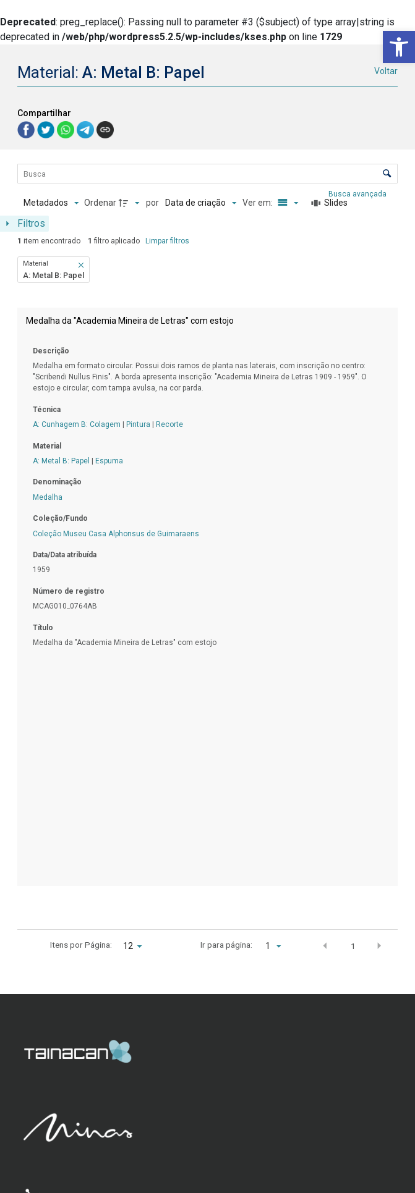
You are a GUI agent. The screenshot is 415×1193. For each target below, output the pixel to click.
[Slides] (329, 203)
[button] (399, 47)
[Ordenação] (200, 203)
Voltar (386, 71)
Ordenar (100, 203)
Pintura (138, 424)
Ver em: (258, 203)
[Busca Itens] (207, 173)
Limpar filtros (167, 241)
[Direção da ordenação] (130, 203)
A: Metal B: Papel (61, 461)
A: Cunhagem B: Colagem (77, 424)
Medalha (47, 497)
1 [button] (353, 946)
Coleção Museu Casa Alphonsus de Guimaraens (116, 533)
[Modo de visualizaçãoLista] (286, 203)
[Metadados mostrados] (51, 203)
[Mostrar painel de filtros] (24, 224)
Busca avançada (358, 193)
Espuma (109, 461)
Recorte (169, 424)
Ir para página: (226, 945)
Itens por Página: (81, 945)
